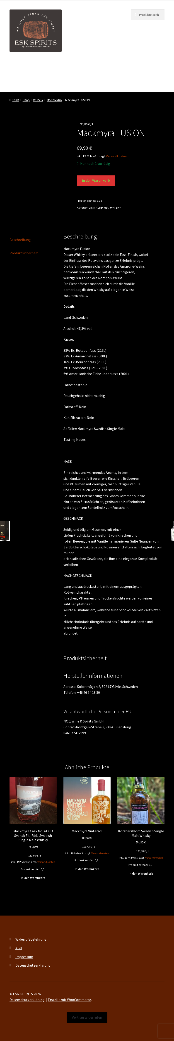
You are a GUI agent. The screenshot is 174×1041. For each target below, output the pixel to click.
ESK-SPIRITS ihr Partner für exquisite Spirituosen (47, 65)
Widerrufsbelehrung (30, 939)
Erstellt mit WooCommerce (69, 999)
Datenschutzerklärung (33, 965)
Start (15, 100)
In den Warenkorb (96, 180)
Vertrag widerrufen (84, 83)
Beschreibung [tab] (20, 239)
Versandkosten (116, 156)
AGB (18, 948)
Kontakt (55, 83)
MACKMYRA (54, 100)
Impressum (24, 956)
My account (18, 83)
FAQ (38, 83)
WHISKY (38, 100)
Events (98, 65)
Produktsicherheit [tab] (24, 253)
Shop (116, 65)
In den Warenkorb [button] (33, 878)
